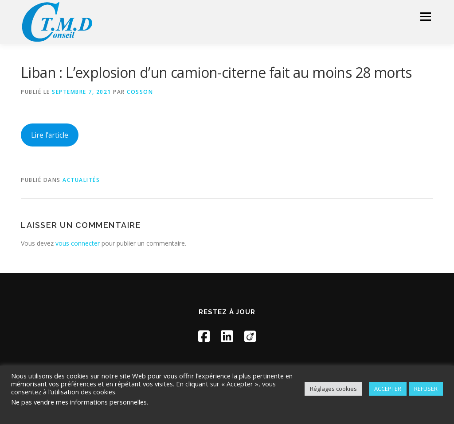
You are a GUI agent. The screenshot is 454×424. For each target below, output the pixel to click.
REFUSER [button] (426, 389)
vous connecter (77, 243)
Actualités (81, 180)
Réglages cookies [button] (333, 389)
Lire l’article (49, 135)
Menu (425, 16)
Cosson (140, 92)
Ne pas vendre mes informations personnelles (79, 401)
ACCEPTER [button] (387, 389)
